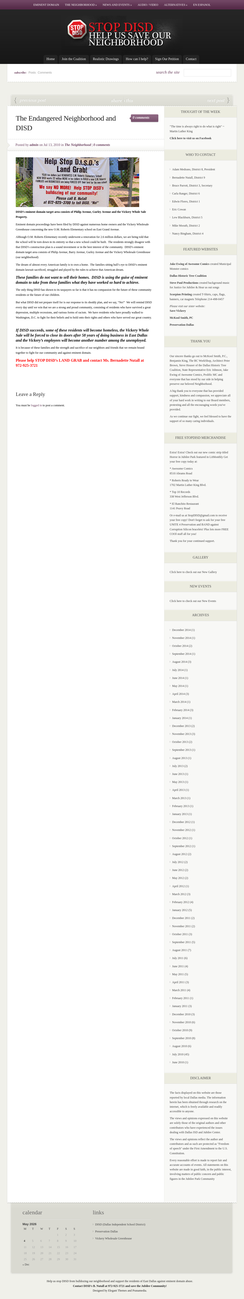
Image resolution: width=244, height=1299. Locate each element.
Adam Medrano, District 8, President (193, 169)
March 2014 (179, 702)
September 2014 (181, 654)
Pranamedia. (139, 1290)
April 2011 (178, 982)
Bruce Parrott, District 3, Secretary (192, 185)
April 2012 (178, 886)
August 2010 (179, 1046)
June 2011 (178, 966)
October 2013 (180, 742)
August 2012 (179, 854)
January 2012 (180, 910)
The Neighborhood (81, 5)
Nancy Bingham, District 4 (187, 233)
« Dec (26, 1264)
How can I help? (137, 59)
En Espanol (202, 5)
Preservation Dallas (106, 1231)
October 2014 (180, 646)
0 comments (141, 117)
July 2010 (177, 1054)
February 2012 (180, 902)
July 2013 (177, 766)
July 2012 (177, 862)
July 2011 (177, 958)
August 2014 (179, 661)
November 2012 (181, 830)
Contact (191, 59)
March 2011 (179, 990)
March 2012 (179, 894)
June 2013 (178, 774)
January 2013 (180, 814)
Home (50, 59)
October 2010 (180, 1030)
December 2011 (181, 918)
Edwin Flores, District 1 (186, 201)
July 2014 (177, 670)
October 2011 (180, 934)
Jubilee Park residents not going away (218, 100)
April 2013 (178, 790)
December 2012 (181, 822)
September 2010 (181, 1038)
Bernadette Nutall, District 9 (188, 177)
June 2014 (178, 678)
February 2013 (180, 806)
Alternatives (176, 5)
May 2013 (178, 782)
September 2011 (181, 942)
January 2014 (180, 718)
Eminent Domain (46, 5)
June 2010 (178, 1062)
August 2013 (179, 758)
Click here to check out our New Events (193, 601)
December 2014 (181, 630)
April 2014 (178, 694)
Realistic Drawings (106, 59)
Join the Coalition (74, 59)
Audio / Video (147, 5)
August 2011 (179, 950)
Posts (32, 72)
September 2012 (181, 846)
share (117, 100)
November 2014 (181, 638)
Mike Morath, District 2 (186, 225)
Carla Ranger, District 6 (186, 193)
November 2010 (181, 1022)
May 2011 (178, 974)
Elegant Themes (117, 1290)
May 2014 (178, 686)
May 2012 (178, 878)
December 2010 (181, 1014)
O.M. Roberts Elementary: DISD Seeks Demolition (30, 100)
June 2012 (178, 870)
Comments (45, 72)
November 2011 (181, 926)
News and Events (117, 5)
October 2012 (180, 838)
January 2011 (180, 1006)
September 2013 (181, 750)
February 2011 (180, 998)
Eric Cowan (179, 209)
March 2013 (179, 798)
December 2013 (181, 726)
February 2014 (180, 710)
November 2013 (181, 734)
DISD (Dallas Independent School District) (120, 1224)
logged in (36, 405)
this (128, 100)
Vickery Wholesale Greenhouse (113, 1238)
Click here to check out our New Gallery (193, 572)
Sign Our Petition (167, 59)
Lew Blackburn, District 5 (187, 217)
